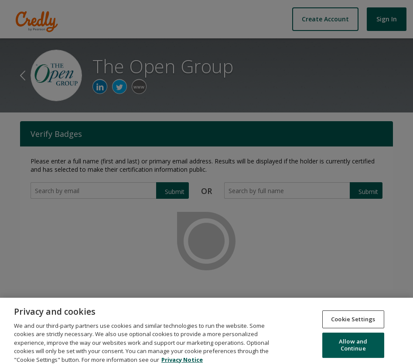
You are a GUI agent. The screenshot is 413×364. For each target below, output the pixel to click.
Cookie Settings (353, 323)
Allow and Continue (353, 349)
